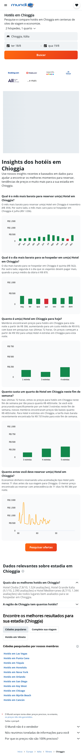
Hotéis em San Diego (15, 681)
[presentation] (22, 571)
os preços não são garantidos (18, 717)
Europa (29, 751)
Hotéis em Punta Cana (16, 658)
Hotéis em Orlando (14, 676)
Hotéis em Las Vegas (15, 653)
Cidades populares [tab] (15, 629)
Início (20, 751)
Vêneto (48, 751)
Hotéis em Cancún (14, 700)
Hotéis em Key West (15, 686)
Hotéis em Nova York (16, 672)
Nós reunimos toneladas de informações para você (42, 733)
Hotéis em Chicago (14, 690)
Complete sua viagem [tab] (44, 629)
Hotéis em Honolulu (15, 667)
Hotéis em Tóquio (14, 662)
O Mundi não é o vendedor (42, 727)
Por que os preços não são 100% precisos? (42, 739)
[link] (41, 547)
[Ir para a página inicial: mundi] (22, 5)
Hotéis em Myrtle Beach (17, 695)
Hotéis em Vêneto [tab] (15, 637)
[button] (5, 5)
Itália (39, 751)
